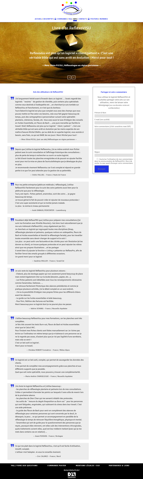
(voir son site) (42, 139)
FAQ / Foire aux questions (24, 465)
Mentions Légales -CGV (88, 465)
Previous (69, 77)
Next (73, 77)
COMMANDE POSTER (56, 465)
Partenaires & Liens (119, 465)
